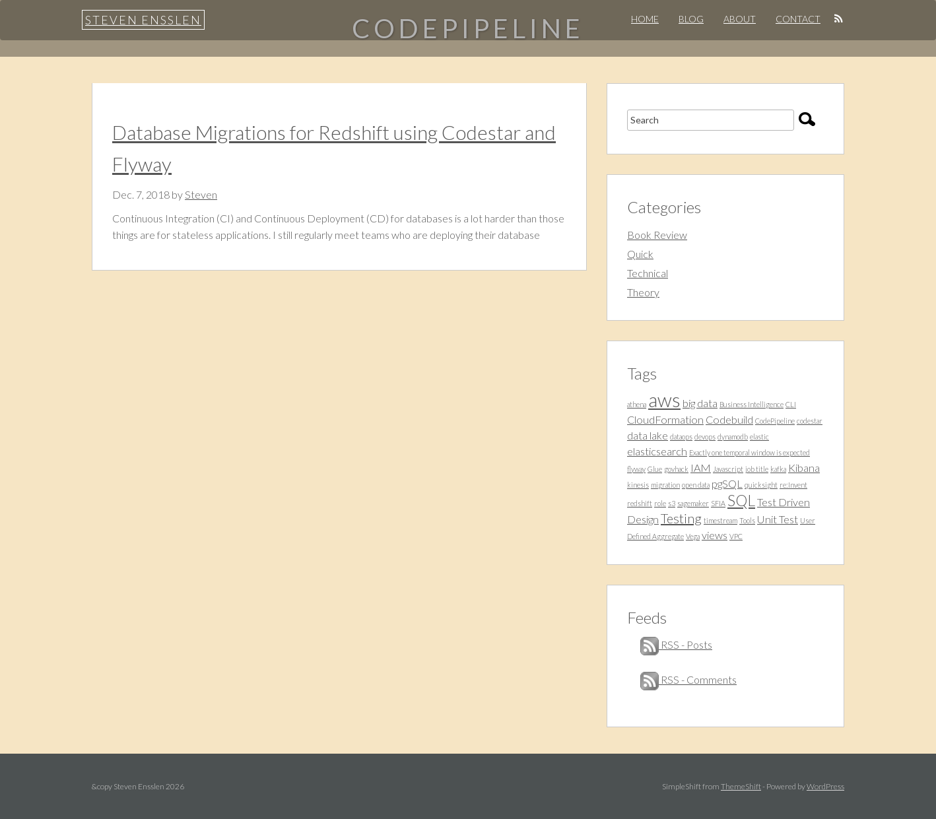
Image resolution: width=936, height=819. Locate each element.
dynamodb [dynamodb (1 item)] (733, 436)
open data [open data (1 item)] (696, 484)
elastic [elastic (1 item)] (759, 436)
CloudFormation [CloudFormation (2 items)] (665, 419)
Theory (643, 292)
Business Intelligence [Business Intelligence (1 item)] (751, 404)
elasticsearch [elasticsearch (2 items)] (657, 451)
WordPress (825, 786)
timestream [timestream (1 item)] (720, 520)
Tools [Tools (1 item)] (747, 520)
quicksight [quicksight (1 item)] (761, 484)
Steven (201, 194)
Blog (691, 18)
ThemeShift (741, 786)
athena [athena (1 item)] (636, 404)
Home (645, 18)
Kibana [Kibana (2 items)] (804, 467)
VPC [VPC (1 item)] (736, 536)
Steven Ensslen (143, 20)
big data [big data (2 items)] (700, 403)
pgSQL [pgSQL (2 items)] (727, 483)
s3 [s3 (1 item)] (671, 503)
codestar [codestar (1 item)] (809, 420)
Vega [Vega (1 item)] (693, 536)
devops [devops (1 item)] (705, 436)
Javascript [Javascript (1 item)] (728, 469)
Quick (640, 253)
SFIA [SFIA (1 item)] (718, 503)
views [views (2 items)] (714, 535)
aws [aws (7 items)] (664, 399)
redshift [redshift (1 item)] (639, 503)
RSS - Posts (676, 644)
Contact (798, 18)
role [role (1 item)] (660, 503)
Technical (647, 273)
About (739, 18)
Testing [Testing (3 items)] (681, 518)
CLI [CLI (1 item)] (791, 404)
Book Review (657, 234)
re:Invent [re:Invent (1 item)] (793, 484)
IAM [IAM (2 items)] (700, 467)
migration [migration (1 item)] (665, 484)
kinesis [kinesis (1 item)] (638, 484)
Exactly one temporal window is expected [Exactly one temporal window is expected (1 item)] (749, 452)
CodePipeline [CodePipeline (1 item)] (775, 420)
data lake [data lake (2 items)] (647, 435)
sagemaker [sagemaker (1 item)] (693, 503)
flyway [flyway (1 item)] (636, 469)
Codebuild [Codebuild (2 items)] (729, 419)
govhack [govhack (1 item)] (676, 469)
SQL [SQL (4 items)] (741, 500)
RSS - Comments (688, 679)
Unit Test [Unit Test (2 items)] (777, 519)
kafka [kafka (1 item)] (778, 469)
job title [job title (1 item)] (756, 469)
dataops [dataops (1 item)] (681, 436)
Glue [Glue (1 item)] (655, 469)
